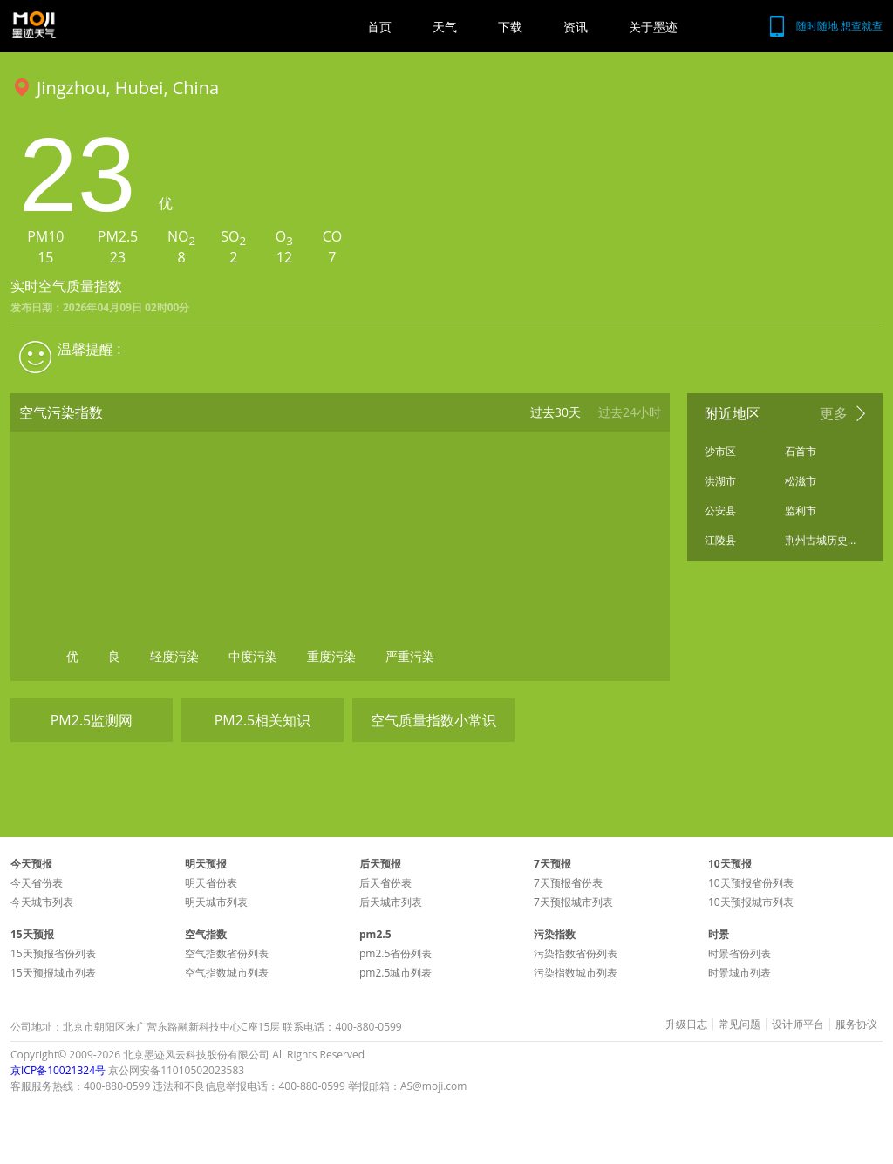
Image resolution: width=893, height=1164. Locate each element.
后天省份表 (385, 882)
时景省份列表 (739, 953)
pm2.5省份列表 (395, 953)
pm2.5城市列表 (395, 972)
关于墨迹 (653, 26)
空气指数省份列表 (227, 953)
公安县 (720, 510)
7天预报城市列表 (573, 902)
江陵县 (720, 540)
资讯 (575, 26)
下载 (510, 26)
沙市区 (720, 451)
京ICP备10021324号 (58, 1070)
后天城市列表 (390, 902)
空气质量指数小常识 (433, 720)
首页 (379, 26)
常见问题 (739, 1024)
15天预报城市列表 (53, 972)
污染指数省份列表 (575, 953)
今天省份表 (36, 882)
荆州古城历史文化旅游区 (820, 540)
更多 (834, 413)
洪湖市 (720, 480)
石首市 (800, 451)
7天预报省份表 (568, 882)
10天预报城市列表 (751, 902)
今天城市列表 (41, 902)
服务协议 (856, 1024)
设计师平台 (798, 1024)
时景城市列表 (739, 972)
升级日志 (686, 1024)
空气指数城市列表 (227, 972)
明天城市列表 (216, 902)
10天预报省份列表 (751, 882)
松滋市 (800, 480)
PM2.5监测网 (92, 720)
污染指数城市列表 (575, 972)
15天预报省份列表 (53, 953)
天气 (445, 26)
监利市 (800, 510)
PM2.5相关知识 (263, 720)
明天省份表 (211, 882)
